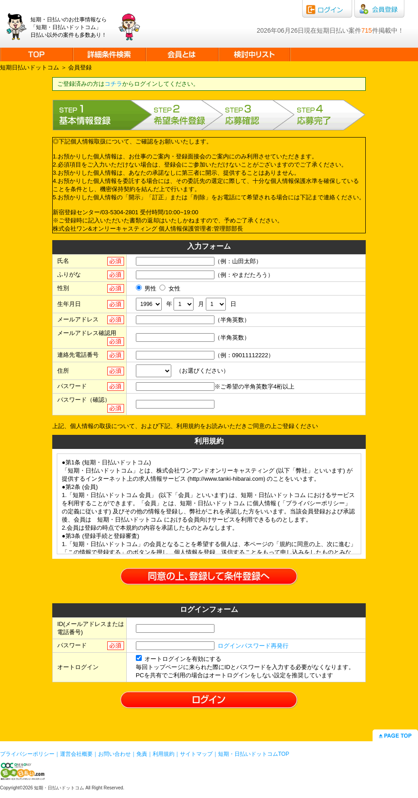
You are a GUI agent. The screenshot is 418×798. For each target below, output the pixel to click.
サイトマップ (196, 754)
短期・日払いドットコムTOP (253, 754)
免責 (141, 754)
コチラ (113, 83)
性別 (63, 288)
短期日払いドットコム (29, 67)
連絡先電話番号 (78, 354)
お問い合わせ (114, 754)
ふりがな (69, 274)
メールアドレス (78, 319)
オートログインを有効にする (179, 658)
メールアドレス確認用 (86, 333)
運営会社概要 (76, 754)
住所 (63, 370)
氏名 (63, 260)
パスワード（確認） (83, 399)
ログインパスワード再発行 (253, 645)
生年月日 (69, 303)
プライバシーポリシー (27, 754)
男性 (146, 288)
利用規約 (163, 754)
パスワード (72, 386)
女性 (169, 288)
